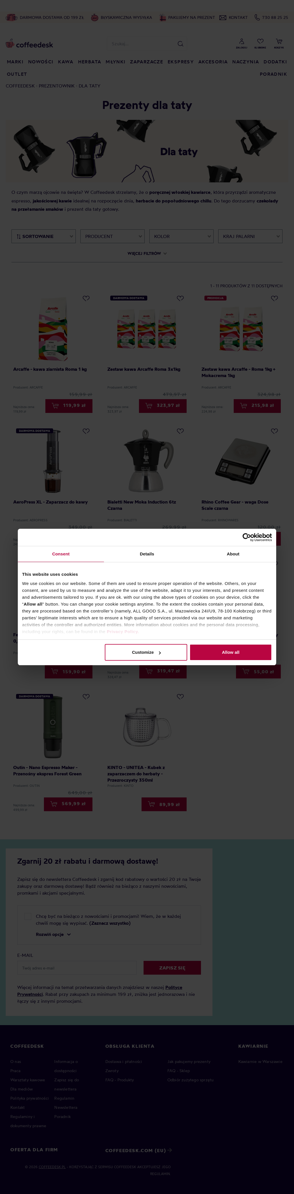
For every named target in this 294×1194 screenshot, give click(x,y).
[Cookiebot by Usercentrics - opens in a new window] (247, 537)
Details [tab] (147, 553)
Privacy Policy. (123, 631)
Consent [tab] (61, 553)
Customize (146, 652)
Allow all (230, 652)
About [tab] (233, 553)
